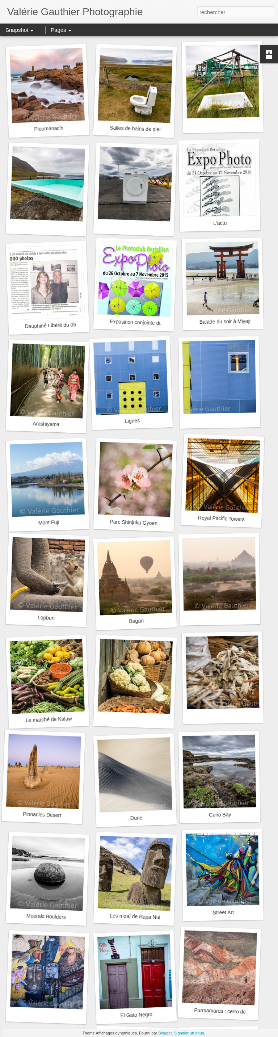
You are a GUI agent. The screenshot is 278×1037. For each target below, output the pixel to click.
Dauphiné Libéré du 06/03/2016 (60, 325)
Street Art (223, 912)
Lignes (132, 420)
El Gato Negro (136, 1014)
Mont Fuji (48, 522)
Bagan (136, 621)
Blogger (165, 1033)
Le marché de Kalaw (49, 719)
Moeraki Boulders (46, 916)
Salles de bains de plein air (140, 129)
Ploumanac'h (48, 128)
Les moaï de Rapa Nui (135, 916)
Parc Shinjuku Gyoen (133, 522)
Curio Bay (220, 814)
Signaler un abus (189, 1033)
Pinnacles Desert (42, 814)
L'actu (220, 223)
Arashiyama (46, 424)
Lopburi (46, 617)
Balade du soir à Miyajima (228, 321)
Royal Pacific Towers (221, 518)
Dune (136, 818)
